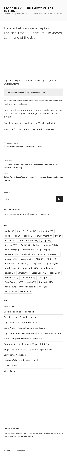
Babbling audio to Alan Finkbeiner (20, 311)
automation (46, 231)
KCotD (25, 245)
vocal (43, 286)
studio (31, 282)
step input (44, 277)
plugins (52, 263)
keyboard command (16, 146)
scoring (55, 272)
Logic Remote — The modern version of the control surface (32, 333)
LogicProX (31, 146)
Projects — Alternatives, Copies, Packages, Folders (28, 349)
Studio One (46, 282)
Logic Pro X (12, 143)
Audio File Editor (26, 231)
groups (46, 240)
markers (53, 254)
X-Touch (25, 291)
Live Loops (12, 249)
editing (29, 235)
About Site (9, 306)
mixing (22, 263)
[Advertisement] (33, 59)
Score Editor (39, 272)
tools (39, 146)
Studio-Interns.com (21, 450)
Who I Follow (10, 371)
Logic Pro (43, 249)
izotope (11, 245)
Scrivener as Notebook (15, 354)
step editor (28, 277)
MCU (40, 259)
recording (46, 268)
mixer (9, 263)
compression (13, 235)
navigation (37, 263)
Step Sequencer (14, 282)
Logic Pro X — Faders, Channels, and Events (24, 328)
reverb (10, 272)
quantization (30, 268)
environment (44, 235)
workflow (11, 291)
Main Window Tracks (33, 254)
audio (9, 231)
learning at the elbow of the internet (28, 9)
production (12, 268)
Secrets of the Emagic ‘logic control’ (21, 360)
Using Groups (10, 365)
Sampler (23, 272)
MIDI (51, 259)
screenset (11, 277)
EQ (58, 235)
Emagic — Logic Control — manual (20, 317)
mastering (26, 259)
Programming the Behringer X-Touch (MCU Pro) (26, 344)
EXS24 (9, 240)
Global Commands (27, 240)
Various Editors (27, 286)
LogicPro (28, 249)
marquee (11, 259)
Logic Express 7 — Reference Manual (21, 322)
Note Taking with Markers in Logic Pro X (23, 338)
